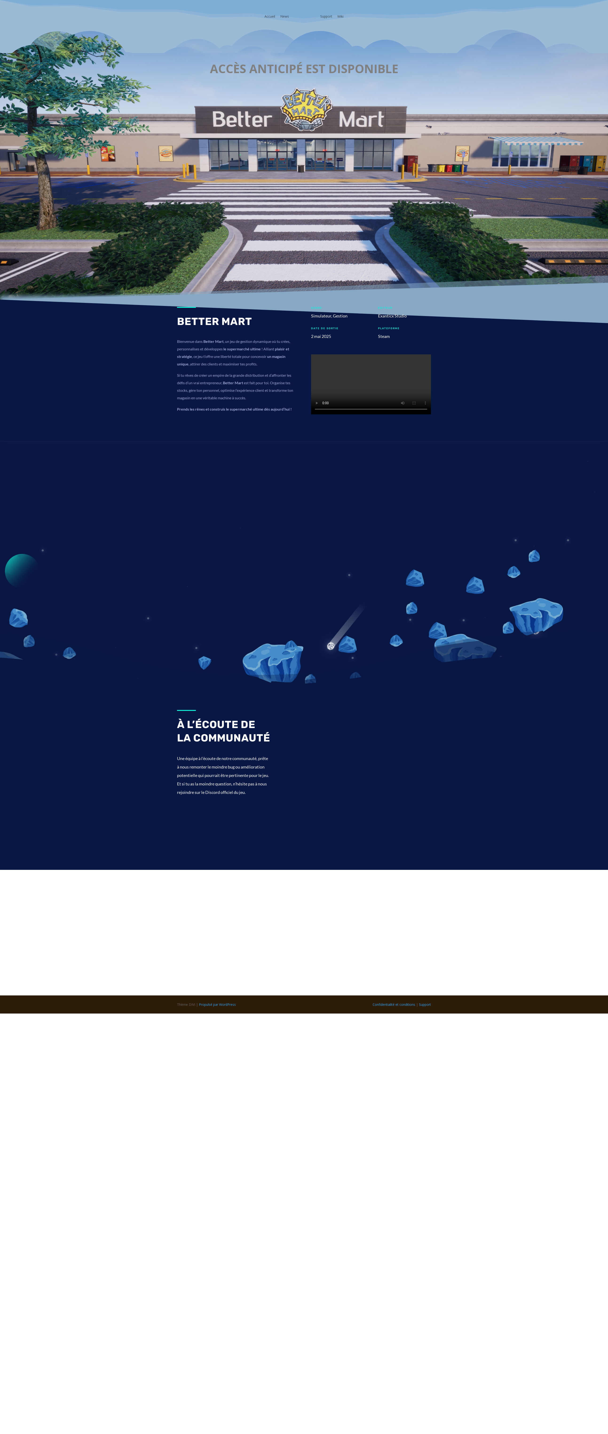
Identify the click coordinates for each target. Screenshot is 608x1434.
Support (326, 16)
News (284, 16)
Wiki (340, 16)
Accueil (270, 16)
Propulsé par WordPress (217, 1004)
